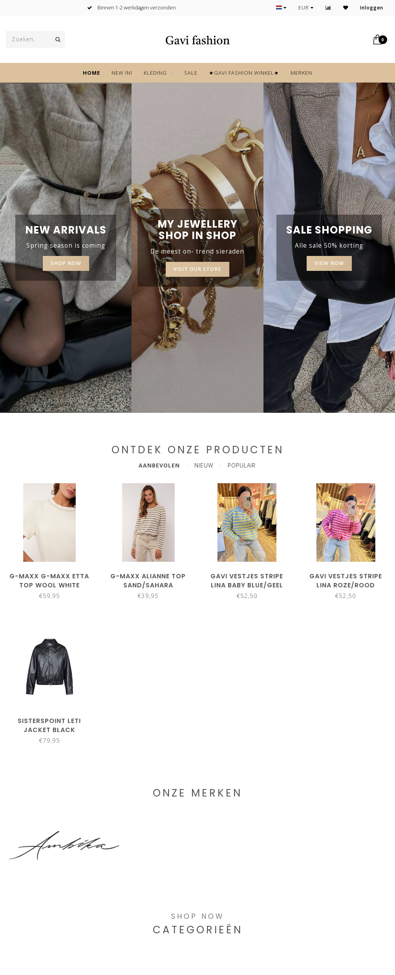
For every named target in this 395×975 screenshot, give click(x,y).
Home (91, 72)
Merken (301, 72)
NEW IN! (122, 72)
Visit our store (197, 269)
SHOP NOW (66, 263)
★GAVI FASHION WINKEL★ (244, 72)
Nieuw (203, 465)
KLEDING (155, 72)
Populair (242, 465)
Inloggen (371, 7)
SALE (191, 72)
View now (329, 263)
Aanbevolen (159, 465)
